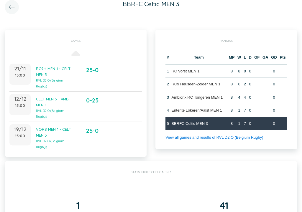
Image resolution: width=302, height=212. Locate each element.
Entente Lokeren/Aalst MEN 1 (196, 110)
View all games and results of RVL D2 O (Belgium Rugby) (214, 137)
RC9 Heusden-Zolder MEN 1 (195, 84)
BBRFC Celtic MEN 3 (189, 123)
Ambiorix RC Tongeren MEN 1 (197, 97)
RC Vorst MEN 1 (185, 71)
